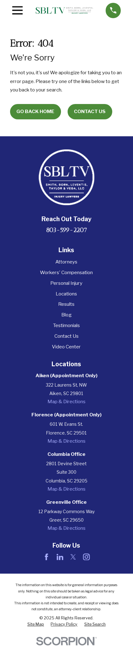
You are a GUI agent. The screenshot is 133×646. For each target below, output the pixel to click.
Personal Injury (66, 283)
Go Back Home (35, 111)
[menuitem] (35, 624)
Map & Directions (66, 401)
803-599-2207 (66, 230)
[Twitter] (73, 557)
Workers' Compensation (66, 272)
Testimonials (66, 325)
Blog (66, 315)
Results (66, 304)
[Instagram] (86, 557)
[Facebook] (46, 557)
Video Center (66, 347)
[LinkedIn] (60, 557)
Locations (66, 294)
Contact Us (90, 111)
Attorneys (66, 262)
